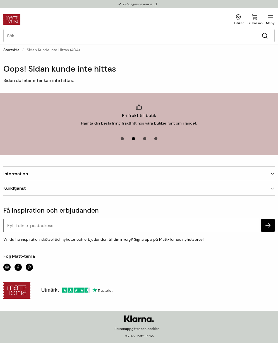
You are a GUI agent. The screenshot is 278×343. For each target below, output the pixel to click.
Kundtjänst (139, 188)
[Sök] (264, 35)
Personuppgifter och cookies (136, 329)
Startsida (11, 49)
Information (139, 174)
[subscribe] (268, 225)
